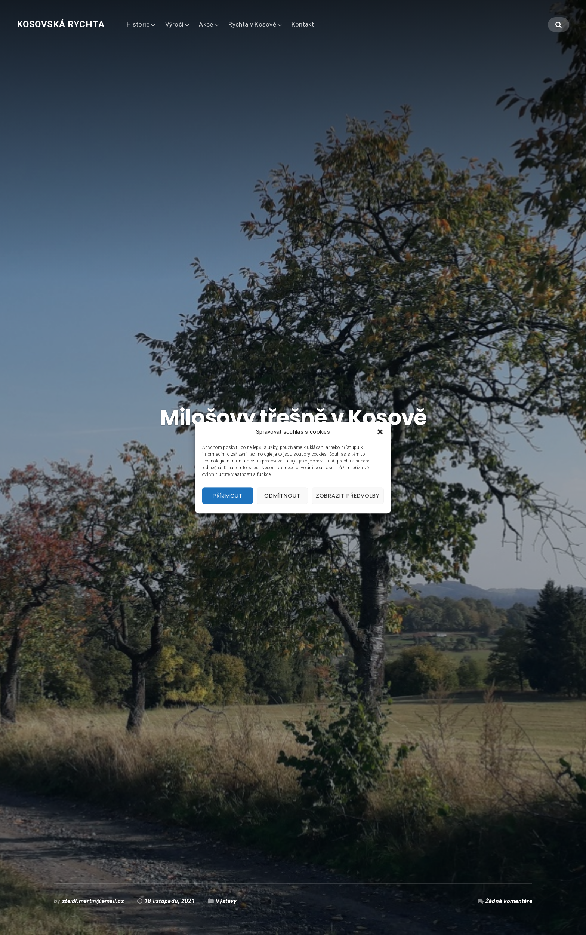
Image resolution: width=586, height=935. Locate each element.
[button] (380, 432)
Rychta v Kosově (252, 24)
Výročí (174, 24)
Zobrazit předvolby (348, 495)
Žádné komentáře (508, 901)
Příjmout (228, 495)
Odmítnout (282, 495)
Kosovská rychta (60, 24)
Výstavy (226, 901)
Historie (138, 24)
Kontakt (303, 24)
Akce (206, 24)
